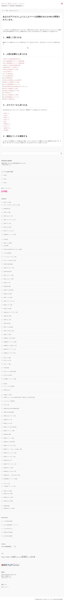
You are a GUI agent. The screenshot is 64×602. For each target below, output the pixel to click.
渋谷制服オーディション (9, 378)
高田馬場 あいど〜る (8, 508)
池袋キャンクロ (7, 297)
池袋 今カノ (6, 282)
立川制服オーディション (9, 486)
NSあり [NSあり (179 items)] (8, 557)
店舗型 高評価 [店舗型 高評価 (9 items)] (18, 557)
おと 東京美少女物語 (8, 521)
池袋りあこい (6, 319)
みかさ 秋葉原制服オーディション (12, 84)
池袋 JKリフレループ (8, 267)
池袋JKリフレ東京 (7, 290)
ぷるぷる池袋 (6, 253)
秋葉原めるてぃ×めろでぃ (9, 471)
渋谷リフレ (6, 119)
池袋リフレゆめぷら (8, 330)
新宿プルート (6, 223)
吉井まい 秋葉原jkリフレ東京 (11, 88)
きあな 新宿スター (8, 71)
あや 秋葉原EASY (8, 78)
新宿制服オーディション (9, 234)
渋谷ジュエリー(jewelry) (9, 371)
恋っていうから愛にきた (9, 260)
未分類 (5, 115)
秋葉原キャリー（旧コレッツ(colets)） (12, 449)
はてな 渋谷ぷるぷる (8, 528)
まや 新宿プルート (8, 92)
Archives (3, 546)
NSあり (5, 178)
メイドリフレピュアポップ (9, 256)
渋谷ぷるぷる (6, 375)
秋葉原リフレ (7, 123)
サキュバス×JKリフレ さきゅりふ (11, 204)
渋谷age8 (6, 367)
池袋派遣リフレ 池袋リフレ (9, 345)
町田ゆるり (6, 390)
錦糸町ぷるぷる (7, 500)
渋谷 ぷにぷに (7, 360)
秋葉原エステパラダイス (9, 445)
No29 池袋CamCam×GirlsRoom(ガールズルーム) (15, 86)
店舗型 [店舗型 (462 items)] (13, 557)
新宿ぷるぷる (6, 227)
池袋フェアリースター (8, 301)
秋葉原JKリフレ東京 (8, 441)
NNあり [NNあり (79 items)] (3, 557)
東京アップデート (5, 587)
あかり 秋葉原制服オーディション (11, 524)
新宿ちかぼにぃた (7, 216)
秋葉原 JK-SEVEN (7, 412)
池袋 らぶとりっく (7, 275)
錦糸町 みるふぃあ (7, 497)
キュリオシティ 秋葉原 (8, 401)
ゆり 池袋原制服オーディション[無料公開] (14, 63)
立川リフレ (6, 126)
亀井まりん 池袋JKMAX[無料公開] (12, 65)
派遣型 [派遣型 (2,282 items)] (24, 557)
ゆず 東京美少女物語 (8, 536)
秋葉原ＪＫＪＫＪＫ (8, 438)
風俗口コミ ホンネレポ (6, 188)
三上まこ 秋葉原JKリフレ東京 (11, 94)
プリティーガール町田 (8, 386)
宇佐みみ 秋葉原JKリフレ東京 (11, 69)
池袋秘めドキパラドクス (9, 352)
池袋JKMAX (6, 286)
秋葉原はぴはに (7, 460)
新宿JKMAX (6, 208)
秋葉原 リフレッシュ (8, 430)
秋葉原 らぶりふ (7, 423)
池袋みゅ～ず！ (7, 304)
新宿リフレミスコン (8, 230)
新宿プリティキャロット (9, 219)
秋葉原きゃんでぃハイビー (9, 452)
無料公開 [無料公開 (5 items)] (28, 557)
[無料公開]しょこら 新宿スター (11, 67)
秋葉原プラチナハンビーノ (9, 464)
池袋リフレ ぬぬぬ (7, 327)
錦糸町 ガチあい (7, 493)
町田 (5, 121)
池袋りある (6, 323)
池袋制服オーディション (9, 341)
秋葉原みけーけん (7, 467)
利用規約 (61, 599)
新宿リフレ (6, 113)
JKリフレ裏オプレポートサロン (13, 4)
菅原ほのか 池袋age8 (8, 532)
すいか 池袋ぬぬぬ (8, 73)
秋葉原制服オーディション (9, 478)
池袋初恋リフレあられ (8, 338)
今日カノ (5, 404)
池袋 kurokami (7, 271)
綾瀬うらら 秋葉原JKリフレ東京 (11, 82)
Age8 (5, 245)
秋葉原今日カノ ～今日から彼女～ (11, 475)
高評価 (5, 175)
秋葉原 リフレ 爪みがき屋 (9, 427)
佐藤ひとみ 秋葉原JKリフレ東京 (11, 90)
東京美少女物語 (7, 264)
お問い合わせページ (6, 577)
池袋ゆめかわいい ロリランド (10, 312)
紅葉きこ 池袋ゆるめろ (9, 99)
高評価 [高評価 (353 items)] (33, 557)
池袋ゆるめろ (6, 315)
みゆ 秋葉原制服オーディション (11, 97)
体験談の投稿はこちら (7, 164)
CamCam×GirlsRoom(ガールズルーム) (12, 249)
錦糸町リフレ (7, 128)
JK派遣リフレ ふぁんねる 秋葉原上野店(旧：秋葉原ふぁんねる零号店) (18, 397)
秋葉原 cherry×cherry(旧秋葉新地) (11, 408)
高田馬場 (6, 130)
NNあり (5, 182)
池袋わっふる (6, 334)
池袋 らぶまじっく (7, 278)
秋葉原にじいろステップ (9, 456)
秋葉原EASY (6, 434)
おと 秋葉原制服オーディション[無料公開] (14, 61)
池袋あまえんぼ (7, 293)
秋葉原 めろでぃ (7, 419)
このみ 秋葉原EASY (9, 75)
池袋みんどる (6, 308)
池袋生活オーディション (9, 349)
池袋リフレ (6, 117)
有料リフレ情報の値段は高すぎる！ (12, 59)
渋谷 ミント (6, 364)
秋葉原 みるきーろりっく (9, 415)
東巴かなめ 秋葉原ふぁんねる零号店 (12, 80)
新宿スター (6, 212)
